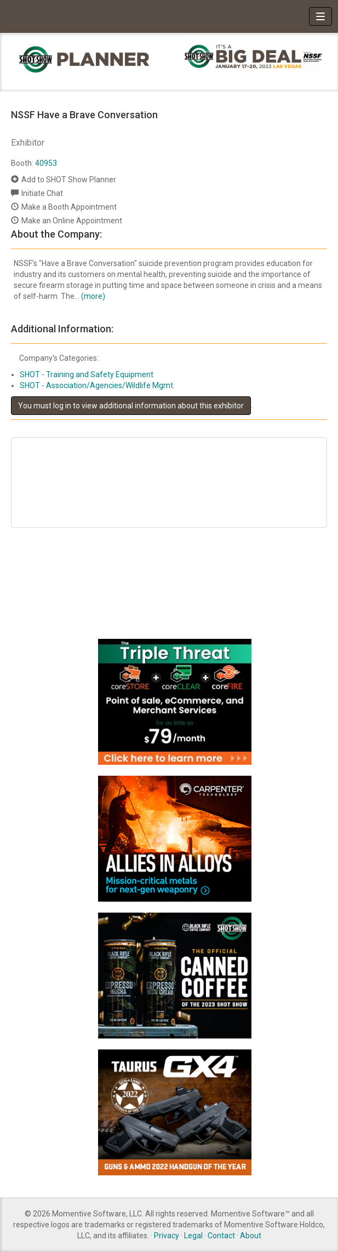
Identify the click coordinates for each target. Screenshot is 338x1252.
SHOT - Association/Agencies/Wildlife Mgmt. (97, 385)
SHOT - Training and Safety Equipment (86, 374)
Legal (193, 1235)
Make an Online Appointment (71, 220)
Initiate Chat (42, 193)
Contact (221, 1235)
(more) (93, 296)
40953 (46, 163)
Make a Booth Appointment (69, 207)
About (250, 1235)
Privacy (166, 1235)
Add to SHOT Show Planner (68, 179)
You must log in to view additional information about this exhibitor (131, 405)
